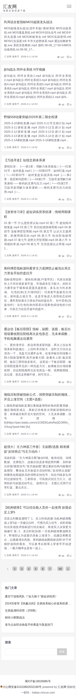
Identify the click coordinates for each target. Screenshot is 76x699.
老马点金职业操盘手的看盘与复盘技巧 (29, 624)
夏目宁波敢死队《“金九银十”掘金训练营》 (31, 596)
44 (61, 199)
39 (61, 434)
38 (61, 256)
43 (61, 495)
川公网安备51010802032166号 (21, 686)
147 (60, 57)
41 (61, 148)
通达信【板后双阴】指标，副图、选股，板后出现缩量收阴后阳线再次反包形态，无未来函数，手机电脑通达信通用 (37, 333)
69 (60, 569)
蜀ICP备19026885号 (38, 681)
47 (61, 317)
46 (61, 556)
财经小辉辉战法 (15, 617)
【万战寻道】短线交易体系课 (24, 160)
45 (61, 104)
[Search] (31, 651)
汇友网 (10, 6)
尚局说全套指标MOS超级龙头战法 (28, 22)
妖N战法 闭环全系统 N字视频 (24, 69)
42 (61, 382)
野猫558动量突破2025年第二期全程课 (31, 117)
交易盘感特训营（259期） (21, 610)
